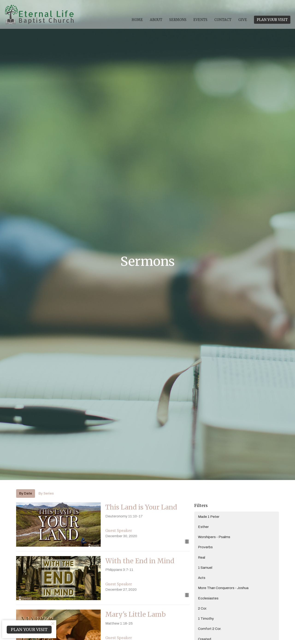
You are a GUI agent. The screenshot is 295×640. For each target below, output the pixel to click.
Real (201, 557)
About (156, 20)
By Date (25, 493)
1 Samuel (205, 567)
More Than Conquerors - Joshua (223, 588)
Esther (203, 527)
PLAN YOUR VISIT (272, 20)
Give (242, 20)
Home (137, 20)
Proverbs (205, 547)
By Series (46, 493)
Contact (222, 20)
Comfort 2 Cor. (209, 629)
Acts (201, 578)
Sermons (177, 20)
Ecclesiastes (208, 598)
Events (200, 20)
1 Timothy (206, 618)
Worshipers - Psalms (214, 537)
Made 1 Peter (208, 517)
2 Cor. (202, 608)
